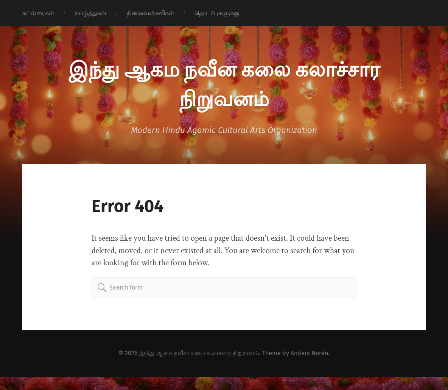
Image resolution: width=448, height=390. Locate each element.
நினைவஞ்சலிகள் (150, 13)
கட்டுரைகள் (38, 13)
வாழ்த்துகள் (90, 13)
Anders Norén (309, 353)
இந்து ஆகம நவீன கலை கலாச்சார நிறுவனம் (199, 353)
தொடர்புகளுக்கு (216, 13)
